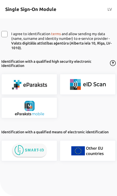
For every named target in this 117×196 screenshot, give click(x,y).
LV (110, 9)
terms (56, 34)
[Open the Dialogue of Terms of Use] (113, 63)
